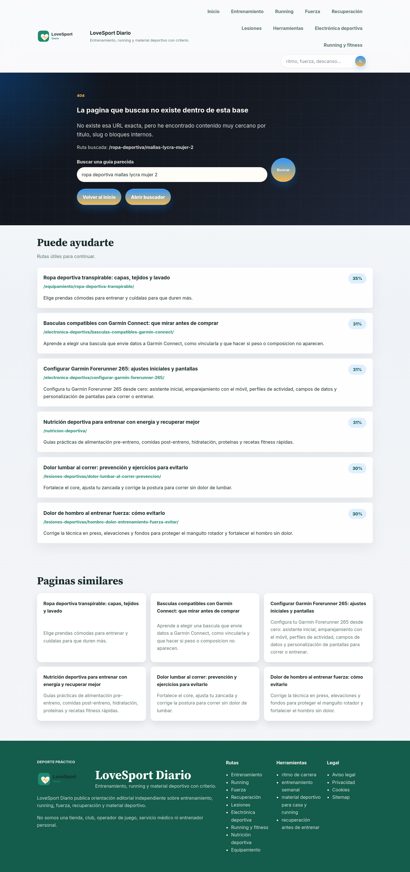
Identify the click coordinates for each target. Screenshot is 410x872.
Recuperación (347, 11)
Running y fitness (343, 45)
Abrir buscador (148, 197)
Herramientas (288, 28)
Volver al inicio (99, 197)
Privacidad (343, 782)
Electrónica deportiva (338, 28)
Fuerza (312, 11)
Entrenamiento (247, 11)
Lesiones (252, 28)
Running (284, 11)
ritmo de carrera (299, 774)
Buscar (283, 170)
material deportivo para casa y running (301, 804)
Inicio (214, 11)
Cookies (341, 790)
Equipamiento (246, 850)
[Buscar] (360, 61)
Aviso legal (343, 774)
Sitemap (341, 797)
